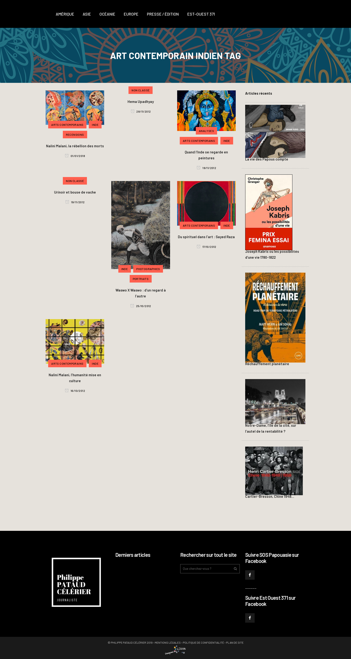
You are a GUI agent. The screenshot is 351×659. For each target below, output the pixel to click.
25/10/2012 (140, 306)
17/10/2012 (206, 246)
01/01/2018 (75, 155)
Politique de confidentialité (203, 642)
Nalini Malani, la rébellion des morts (75, 146)
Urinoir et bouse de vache (75, 192)
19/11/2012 (206, 167)
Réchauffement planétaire (267, 364)
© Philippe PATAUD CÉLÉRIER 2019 (130, 642)
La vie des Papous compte (266, 159)
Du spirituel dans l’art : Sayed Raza (206, 237)
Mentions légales (168, 642)
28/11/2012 (141, 111)
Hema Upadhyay (141, 101)
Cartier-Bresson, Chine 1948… (269, 496)
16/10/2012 (75, 390)
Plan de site (235, 642)
